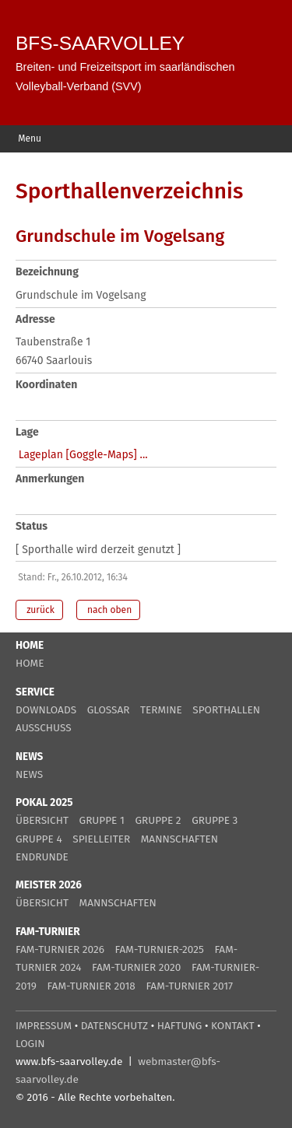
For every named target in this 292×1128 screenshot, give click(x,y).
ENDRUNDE (42, 857)
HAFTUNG (179, 1025)
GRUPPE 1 (102, 820)
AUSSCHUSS (44, 727)
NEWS (29, 774)
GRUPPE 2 (158, 820)
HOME (30, 663)
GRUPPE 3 (214, 820)
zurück (39, 609)
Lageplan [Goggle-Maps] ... (83, 454)
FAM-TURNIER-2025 (159, 949)
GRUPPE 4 (39, 839)
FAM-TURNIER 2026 (60, 949)
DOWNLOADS (46, 709)
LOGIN (30, 1043)
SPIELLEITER (101, 839)
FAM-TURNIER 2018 (91, 986)
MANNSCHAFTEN (179, 839)
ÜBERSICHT (42, 820)
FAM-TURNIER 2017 (189, 986)
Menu (28, 138)
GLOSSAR (108, 709)
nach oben (108, 609)
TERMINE (161, 709)
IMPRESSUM (44, 1025)
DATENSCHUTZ (114, 1025)
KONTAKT (233, 1025)
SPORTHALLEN (226, 709)
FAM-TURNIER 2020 (136, 967)
